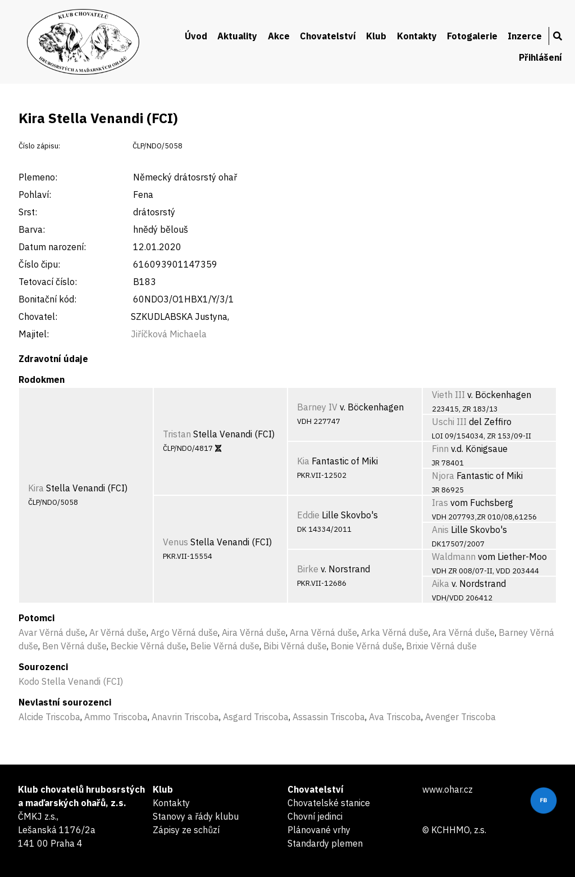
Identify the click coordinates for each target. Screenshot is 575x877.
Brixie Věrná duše (441, 646)
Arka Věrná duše (394, 632)
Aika (440, 583)
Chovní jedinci (315, 816)
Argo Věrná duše (184, 632)
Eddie (308, 515)
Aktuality (237, 36)
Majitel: (34, 334)
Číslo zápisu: (39, 146)
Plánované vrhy (319, 829)
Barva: (32, 229)
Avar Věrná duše (52, 632)
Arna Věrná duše (323, 632)
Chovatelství (328, 36)
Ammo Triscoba (116, 716)
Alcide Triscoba (49, 716)
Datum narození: (52, 246)
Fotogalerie (472, 36)
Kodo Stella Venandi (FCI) (71, 681)
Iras (440, 502)
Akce (279, 36)
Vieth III (448, 394)
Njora (443, 475)
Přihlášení (540, 57)
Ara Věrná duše (463, 632)
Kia (303, 461)
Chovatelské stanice (329, 802)
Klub (376, 36)
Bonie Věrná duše (366, 646)
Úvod (196, 36)
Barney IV (317, 407)
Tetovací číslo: (48, 281)
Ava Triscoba (395, 716)
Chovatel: (38, 316)
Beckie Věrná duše (148, 646)
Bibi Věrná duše (295, 646)
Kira (36, 488)
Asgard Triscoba (256, 716)
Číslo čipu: (39, 264)
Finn (440, 448)
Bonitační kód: (47, 299)
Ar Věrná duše (118, 632)
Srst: (28, 212)
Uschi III (449, 421)
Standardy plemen (325, 843)
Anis (440, 529)
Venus (175, 542)
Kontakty (417, 36)
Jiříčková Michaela (169, 334)
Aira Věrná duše (254, 632)
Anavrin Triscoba (185, 716)
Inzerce (525, 36)
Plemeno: (38, 177)
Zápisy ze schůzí (186, 829)
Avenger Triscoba (460, 716)
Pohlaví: (35, 194)
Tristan (177, 434)
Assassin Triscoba (329, 716)
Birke (307, 569)
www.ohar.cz (447, 789)
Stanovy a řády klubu (196, 816)
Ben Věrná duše (74, 646)
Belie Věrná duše (224, 646)
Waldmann (454, 556)
